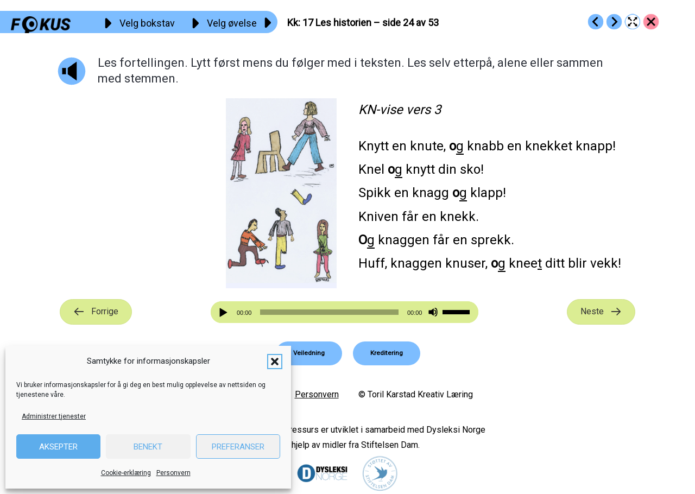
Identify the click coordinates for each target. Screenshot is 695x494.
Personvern (173, 473)
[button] (274, 361)
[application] (345, 312)
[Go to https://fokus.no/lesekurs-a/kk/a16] (595, 21)
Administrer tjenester (54, 416)
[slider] (329, 312)
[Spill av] (224, 312)
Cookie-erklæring (126, 473)
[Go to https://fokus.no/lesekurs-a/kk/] (651, 21)
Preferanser (238, 447)
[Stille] (433, 312)
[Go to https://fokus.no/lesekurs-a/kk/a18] (614, 21)
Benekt (148, 447)
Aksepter (58, 447)
